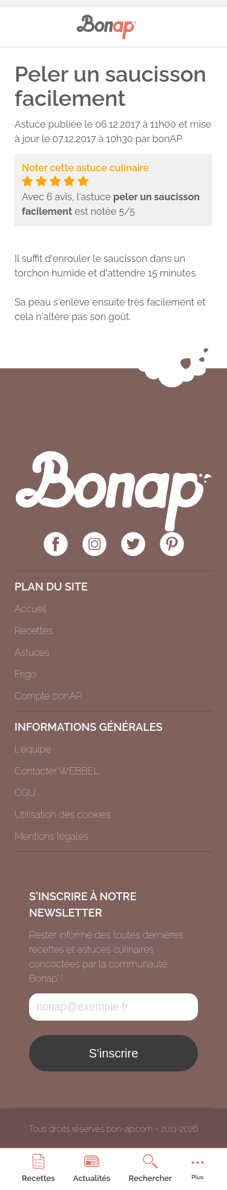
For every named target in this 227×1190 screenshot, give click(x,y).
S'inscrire (114, 1053)
